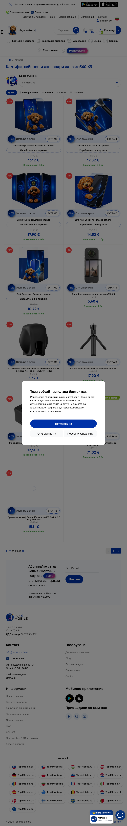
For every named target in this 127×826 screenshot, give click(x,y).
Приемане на (63, 423)
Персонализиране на (80, 433)
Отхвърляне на (47, 433)
